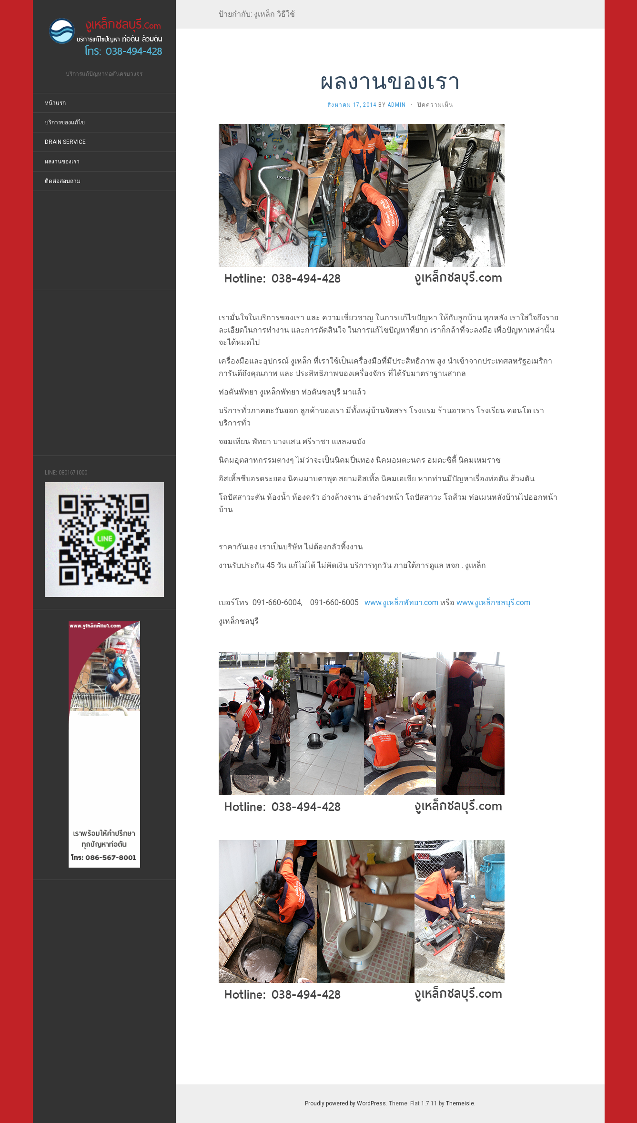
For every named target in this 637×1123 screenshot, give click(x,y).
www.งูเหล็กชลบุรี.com (493, 602)
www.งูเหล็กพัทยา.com (401, 602)
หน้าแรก (55, 103)
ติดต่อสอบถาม (63, 181)
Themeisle (460, 1103)
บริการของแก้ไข (65, 122)
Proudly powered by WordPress (345, 1103)
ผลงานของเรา (62, 161)
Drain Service (65, 142)
